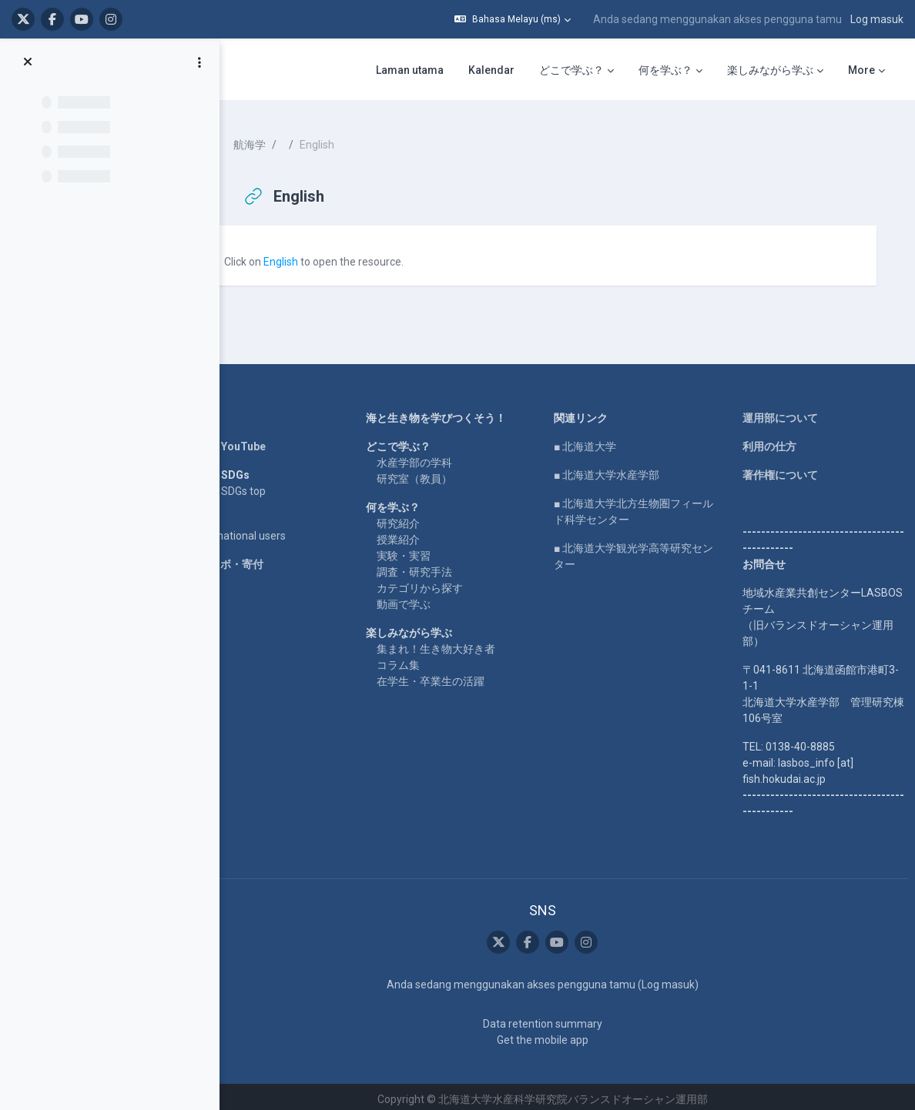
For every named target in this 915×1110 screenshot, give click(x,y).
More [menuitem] (861, 70)
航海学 (279, 138)
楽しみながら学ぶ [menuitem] (770, 70)
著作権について (784, 469)
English (310, 255)
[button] (512, 19)
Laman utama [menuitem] (410, 70)
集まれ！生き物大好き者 (456, 643)
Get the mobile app (555, 1034)
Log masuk (876, 19)
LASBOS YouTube (250, 440)
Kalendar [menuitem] (491, 70)
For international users (260, 529)
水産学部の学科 (435, 456)
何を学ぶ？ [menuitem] (665, 70)
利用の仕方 (773, 440)
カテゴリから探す (440, 582)
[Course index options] (199, 62)
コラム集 (419, 659)
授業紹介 (419, 533)
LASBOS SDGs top (250, 485)
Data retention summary (555, 1018)
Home (221, 412)
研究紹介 (419, 517)
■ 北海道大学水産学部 (619, 469)
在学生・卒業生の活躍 (451, 675)
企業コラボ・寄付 (249, 558)
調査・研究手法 (435, 566)
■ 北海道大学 (598, 440)
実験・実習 (424, 549)
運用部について (784, 412)
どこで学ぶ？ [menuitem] (571, 70)
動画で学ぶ (424, 598)
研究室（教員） (435, 472)
